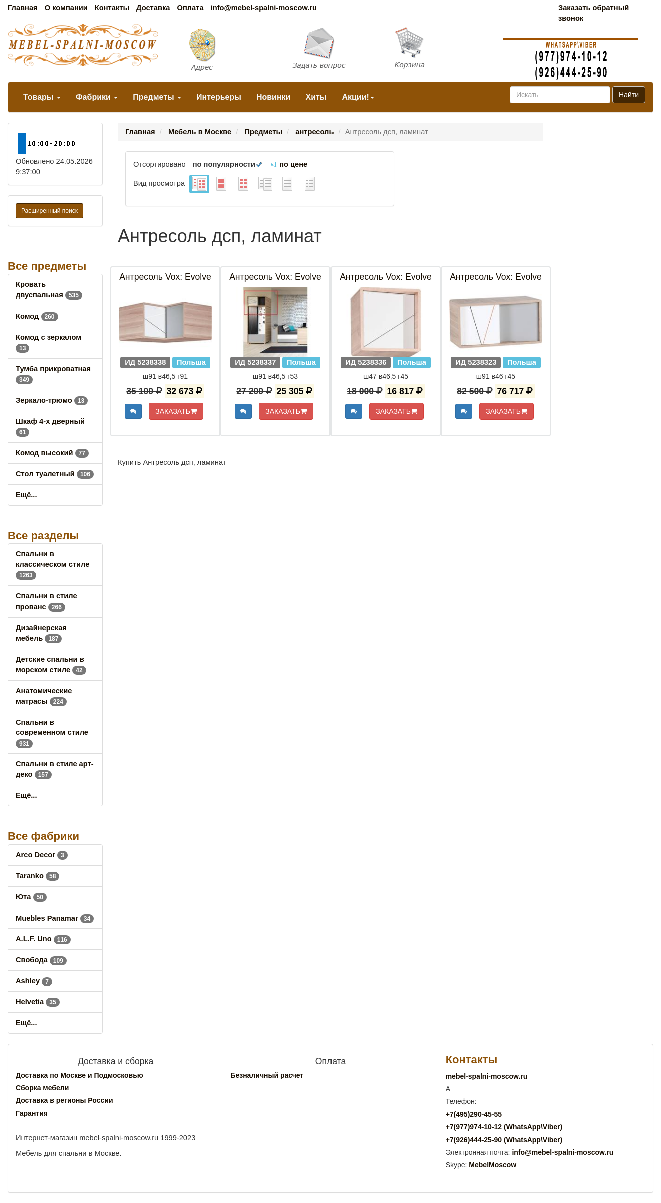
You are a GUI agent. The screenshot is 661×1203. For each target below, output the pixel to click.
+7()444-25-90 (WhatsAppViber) (504, 1140)
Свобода (41, 960)
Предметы (157, 97)
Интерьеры (218, 97)
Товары (42, 97)
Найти (629, 95)
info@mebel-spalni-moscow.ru (264, 8)
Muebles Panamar (55, 918)
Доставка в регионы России (64, 1100)
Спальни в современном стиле (52, 732)
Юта (31, 897)
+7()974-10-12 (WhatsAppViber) (504, 1127)
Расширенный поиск (49, 210)
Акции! (358, 97)
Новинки (273, 97)
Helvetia (38, 1002)
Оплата (190, 8)
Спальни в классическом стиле (52, 564)
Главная (23, 8)
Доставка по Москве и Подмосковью (79, 1075)
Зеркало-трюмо (52, 400)
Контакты (112, 8)
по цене (288, 164)
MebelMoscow (492, 1165)
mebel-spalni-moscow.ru (487, 1076)
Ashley (34, 981)
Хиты (315, 97)
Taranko (37, 876)
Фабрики (97, 97)
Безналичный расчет (266, 1075)
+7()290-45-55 (474, 1114)
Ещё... (26, 495)
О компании (66, 8)
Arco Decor (42, 855)
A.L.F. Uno (43, 939)
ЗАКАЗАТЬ (176, 411)
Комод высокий (52, 453)
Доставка (153, 8)
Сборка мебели (42, 1088)
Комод (37, 316)
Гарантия (32, 1113)
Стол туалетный (55, 474)
